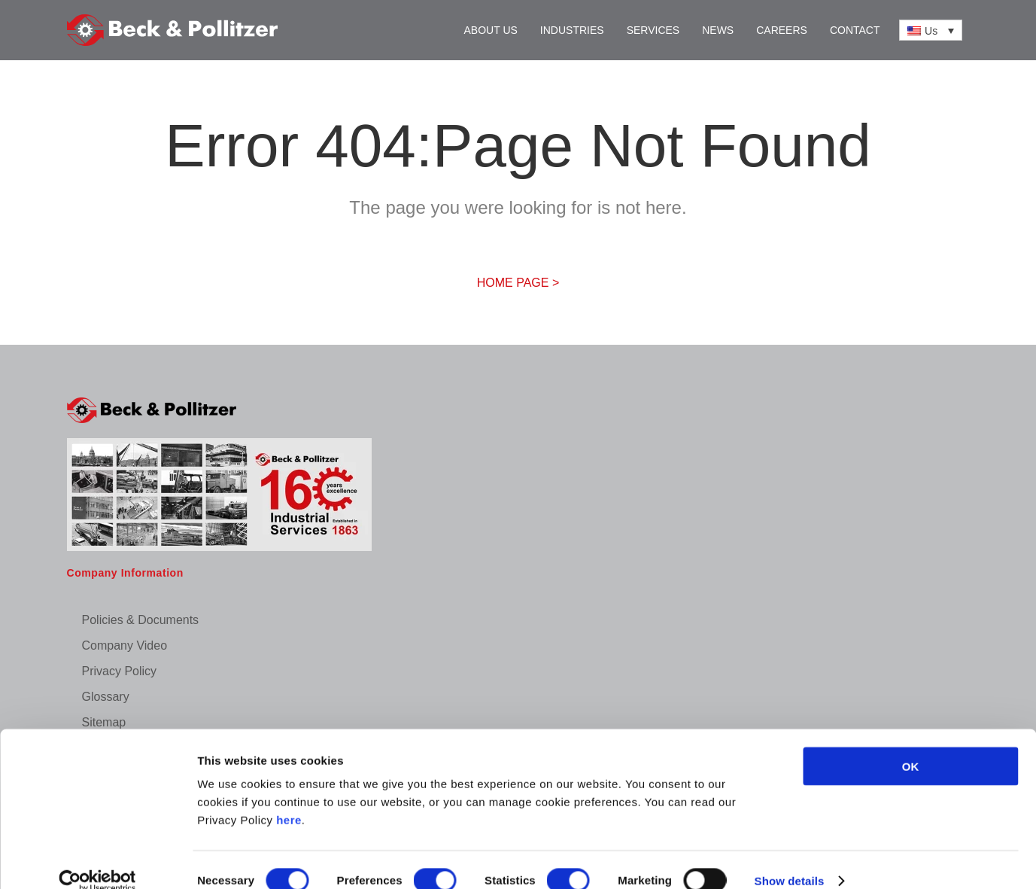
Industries (572, 30)
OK (910, 744)
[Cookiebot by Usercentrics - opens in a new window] (97, 859)
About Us (491, 30)
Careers (781, 30)
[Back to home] (172, 30)
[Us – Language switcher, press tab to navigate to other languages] (930, 30)
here (289, 798)
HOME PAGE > (518, 282)
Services (653, 30)
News (718, 30)
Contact (855, 30)
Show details (790, 859)
